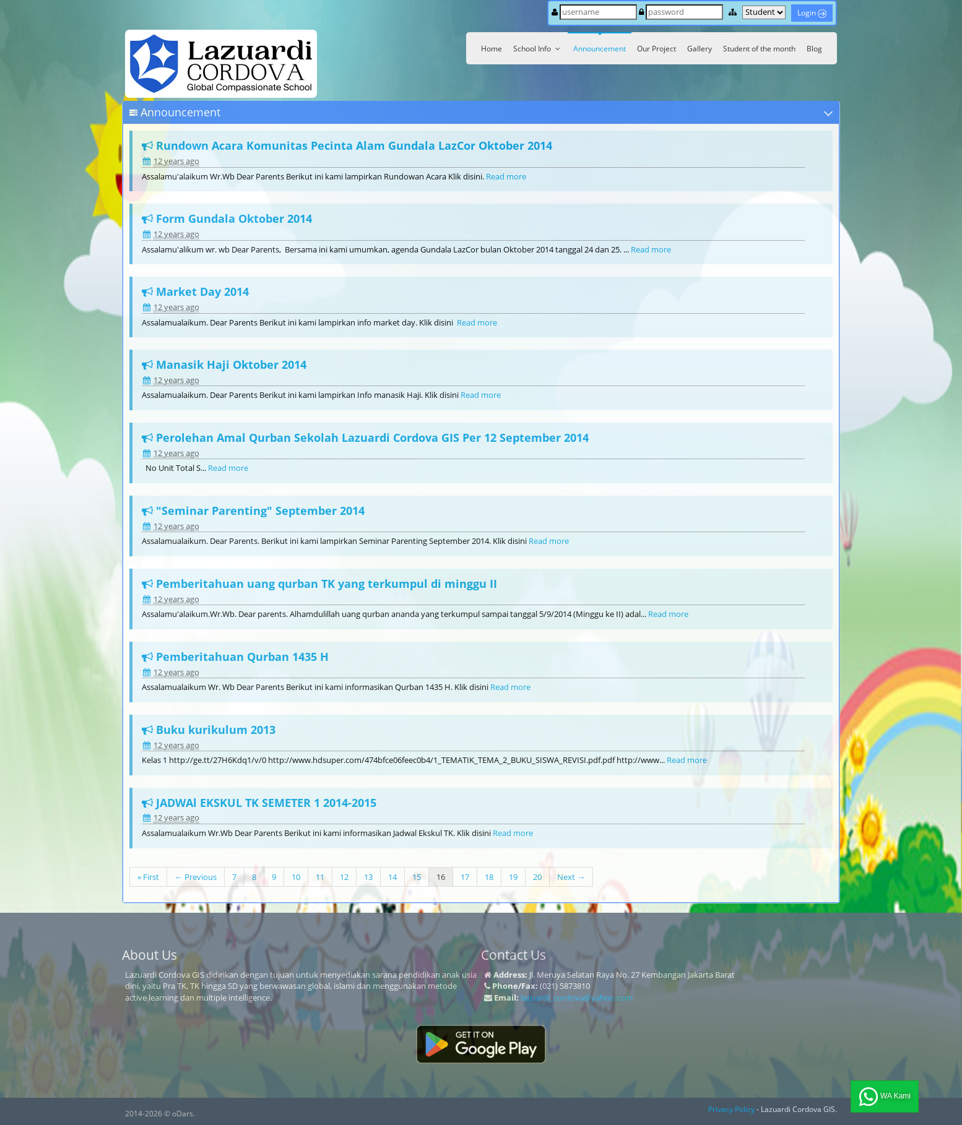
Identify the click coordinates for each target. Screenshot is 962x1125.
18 (489, 876)
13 (368, 876)
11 (320, 876)
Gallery (699, 48)
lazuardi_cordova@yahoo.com (577, 997)
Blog (814, 48)
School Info (537, 48)
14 (392, 876)
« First (148, 876)
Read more (506, 176)
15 (416, 876)
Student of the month (759, 48)
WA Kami (885, 1096)
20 (537, 876)
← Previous (196, 876)
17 (465, 876)
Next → (571, 876)
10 (296, 876)
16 (440, 876)
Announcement (599, 48)
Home (491, 48)
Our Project (656, 48)
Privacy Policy (731, 1109)
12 (344, 876)
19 (513, 876)
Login (811, 12)
